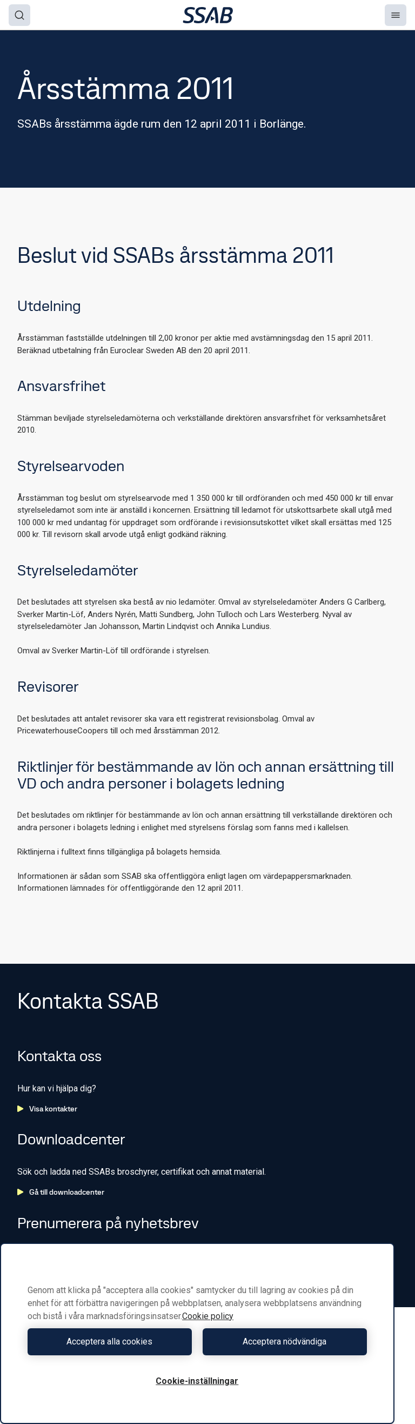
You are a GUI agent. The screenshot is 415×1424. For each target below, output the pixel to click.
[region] (197, 1333)
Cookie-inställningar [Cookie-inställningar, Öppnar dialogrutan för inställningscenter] (197, 1381)
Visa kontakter (47, 1109)
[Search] (19, 15)
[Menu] (395, 15)
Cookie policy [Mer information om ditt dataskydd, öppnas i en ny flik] (207, 1316)
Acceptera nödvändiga (284, 1341)
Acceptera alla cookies (109, 1341)
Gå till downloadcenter (60, 1192)
